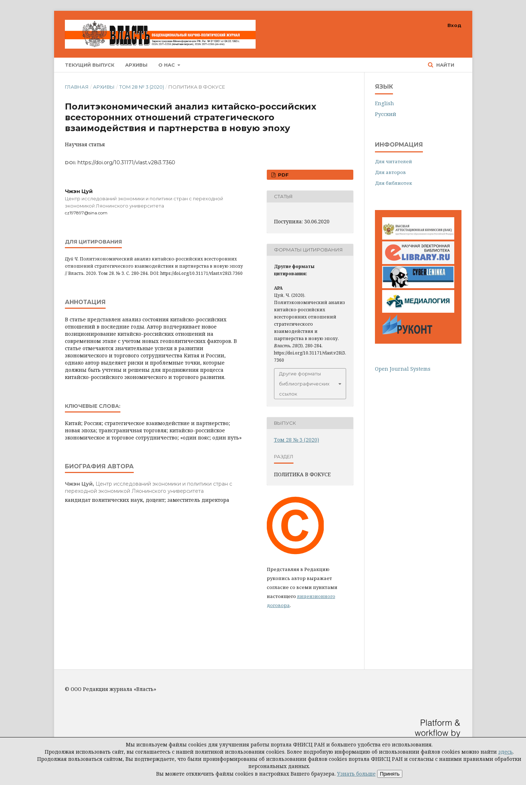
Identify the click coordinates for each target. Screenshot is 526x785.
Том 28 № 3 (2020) (141, 87)
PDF (283, 175)
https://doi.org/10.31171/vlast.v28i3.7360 (126, 162)
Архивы (136, 65)
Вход (454, 25)
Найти (444, 65)
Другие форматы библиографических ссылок (304, 384)
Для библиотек (393, 183)
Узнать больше (356, 773)
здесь (505, 751)
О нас (167, 65)
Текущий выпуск (89, 65)
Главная (77, 87)
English (384, 103)
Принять (390, 774)
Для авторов (390, 172)
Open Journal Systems (402, 368)
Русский (385, 114)
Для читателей (393, 161)
